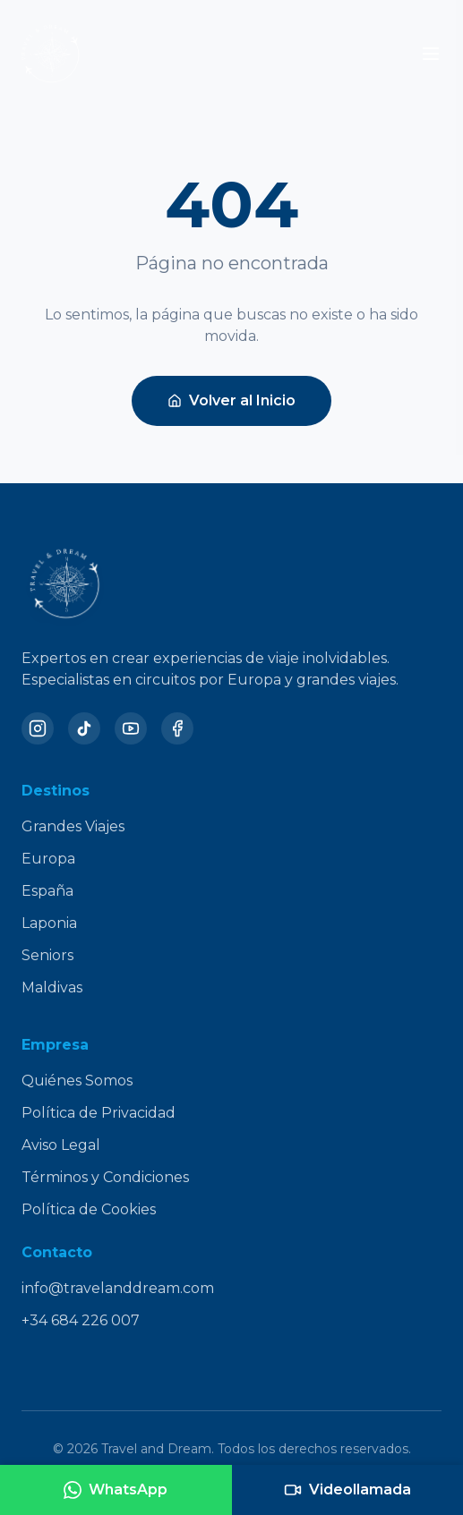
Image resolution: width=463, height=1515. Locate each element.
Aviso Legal (60, 1144)
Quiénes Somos (77, 1080)
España (47, 890)
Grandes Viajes (72, 826)
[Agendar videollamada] (348, 1490)
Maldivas (51, 987)
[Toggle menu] (431, 54)
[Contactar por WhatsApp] (116, 1490)
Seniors (47, 955)
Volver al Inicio (231, 400)
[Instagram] (37, 728)
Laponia (49, 923)
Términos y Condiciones (105, 1177)
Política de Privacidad (98, 1112)
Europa (48, 858)
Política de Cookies (88, 1209)
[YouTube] (131, 728)
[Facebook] (177, 728)
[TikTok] (84, 728)
